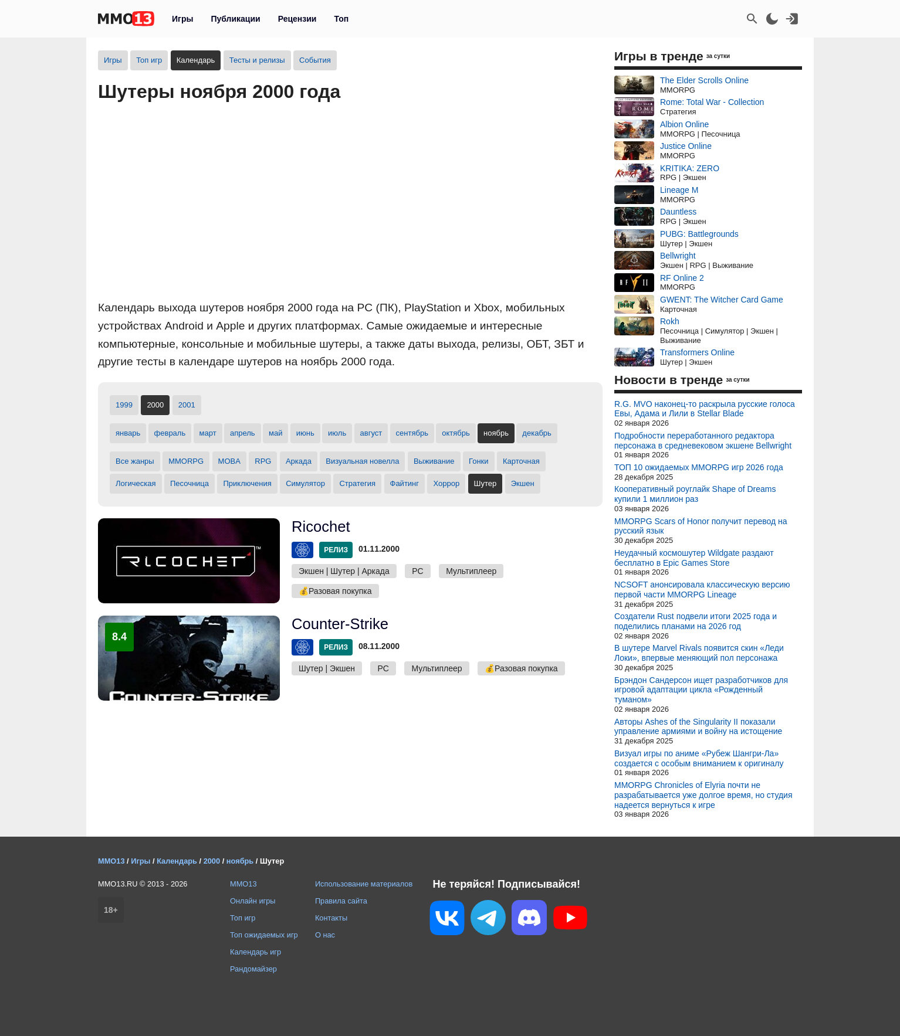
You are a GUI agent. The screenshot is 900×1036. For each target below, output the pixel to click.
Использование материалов (363, 883)
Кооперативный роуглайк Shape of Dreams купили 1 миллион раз (695, 494)
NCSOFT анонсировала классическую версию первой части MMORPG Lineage (702, 589)
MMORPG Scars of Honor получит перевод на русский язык (700, 526)
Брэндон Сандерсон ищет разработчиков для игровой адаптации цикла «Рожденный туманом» (701, 690)
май (275, 433)
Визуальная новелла (362, 461)
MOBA (229, 461)
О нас (325, 934)
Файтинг (404, 483)
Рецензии (297, 18)
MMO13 (243, 883)
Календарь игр (255, 951)
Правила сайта (341, 900)
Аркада (299, 461)
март (207, 433)
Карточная (521, 461)
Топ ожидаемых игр (264, 934)
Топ (341, 18)
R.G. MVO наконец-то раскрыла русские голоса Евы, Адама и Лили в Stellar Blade (704, 409)
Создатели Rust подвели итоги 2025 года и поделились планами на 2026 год (695, 621)
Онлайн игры (253, 900)
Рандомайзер (253, 968)
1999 (124, 404)
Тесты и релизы (257, 60)
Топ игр (149, 60)
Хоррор (446, 483)
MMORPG (186, 461)
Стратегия (357, 483)
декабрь (536, 433)
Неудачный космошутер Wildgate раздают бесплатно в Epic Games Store (694, 558)
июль (337, 433)
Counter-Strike (340, 624)
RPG (263, 461)
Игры (182, 18)
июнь (305, 433)
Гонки (479, 461)
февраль (170, 433)
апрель (242, 433)
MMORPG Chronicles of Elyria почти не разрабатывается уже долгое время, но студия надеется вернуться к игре (703, 795)
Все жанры (135, 461)
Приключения (247, 483)
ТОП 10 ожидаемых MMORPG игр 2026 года (698, 467)
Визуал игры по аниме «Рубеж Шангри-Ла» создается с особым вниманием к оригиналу (698, 758)
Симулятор (305, 483)
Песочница (189, 483)
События (315, 60)
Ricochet (321, 526)
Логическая (136, 483)
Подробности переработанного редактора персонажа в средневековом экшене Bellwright (702, 440)
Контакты (331, 917)
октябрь (456, 433)
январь (128, 433)
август (371, 433)
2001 (186, 404)
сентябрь (412, 433)
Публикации (235, 18)
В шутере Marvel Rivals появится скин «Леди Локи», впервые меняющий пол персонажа (699, 653)
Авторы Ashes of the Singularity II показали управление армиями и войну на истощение (698, 726)
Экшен (522, 483)
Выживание (434, 461)
